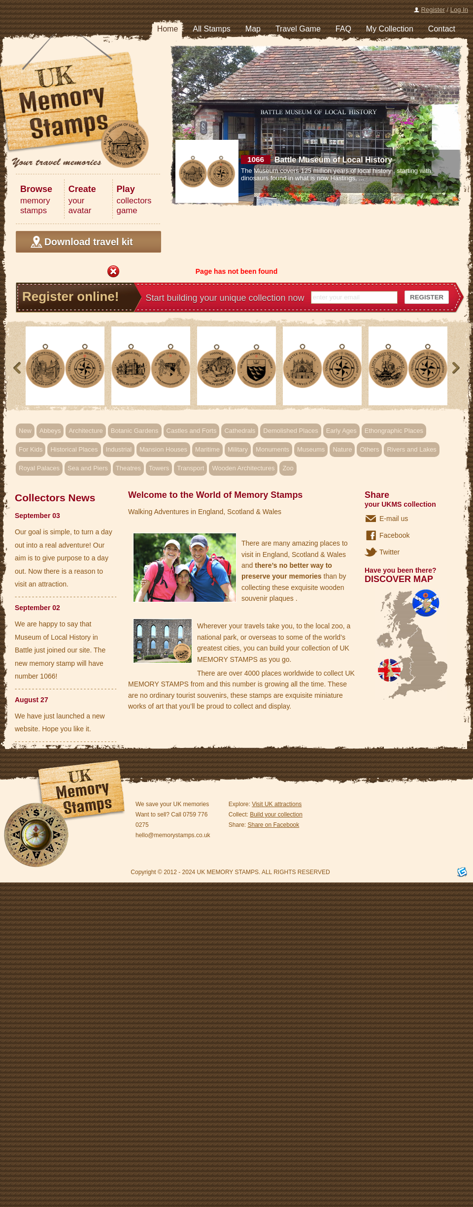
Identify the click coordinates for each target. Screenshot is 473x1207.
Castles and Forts (192, 430)
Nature (342, 449)
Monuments (272, 449)
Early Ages (341, 430)
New (25, 430)
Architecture (85, 430)
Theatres (128, 468)
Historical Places (74, 449)
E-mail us (393, 518)
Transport (190, 468)
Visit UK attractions (277, 804)
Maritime (207, 449)
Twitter (389, 552)
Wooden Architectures (243, 468)
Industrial (119, 449)
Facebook (394, 535)
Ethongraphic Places (394, 430)
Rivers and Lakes (411, 449)
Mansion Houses (163, 449)
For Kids (30, 449)
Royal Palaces (39, 468)
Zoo (287, 468)
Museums (311, 449)
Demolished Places (290, 430)
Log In (459, 9)
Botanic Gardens (135, 430)
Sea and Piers (88, 468)
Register (433, 9)
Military (238, 449)
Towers (159, 468)
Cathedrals (239, 430)
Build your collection (276, 814)
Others (369, 449)
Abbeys (50, 430)
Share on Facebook (274, 824)
